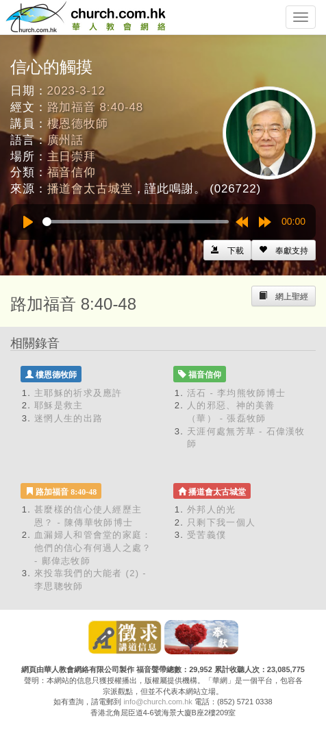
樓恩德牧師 (77, 123)
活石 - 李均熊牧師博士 (236, 393)
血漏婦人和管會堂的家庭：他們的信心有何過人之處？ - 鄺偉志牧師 (93, 547)
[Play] (28, 222)
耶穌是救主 (59, 405)
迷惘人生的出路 (68, 418)
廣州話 (65, 140)
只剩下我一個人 (221, 522)
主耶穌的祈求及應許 (78, 393)
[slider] (135, 221)
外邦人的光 (211, 509)
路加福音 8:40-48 (95, 107)
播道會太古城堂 (90, 188)
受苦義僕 (206, 535)
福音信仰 (71, 172)
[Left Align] (283, 250)
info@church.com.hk (157, 701)
